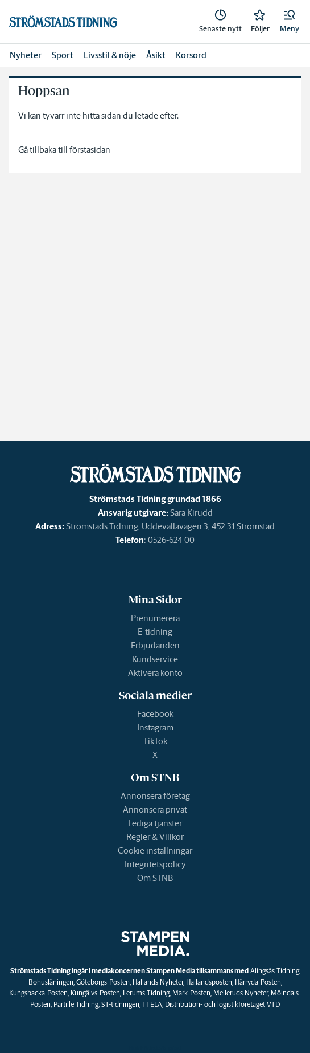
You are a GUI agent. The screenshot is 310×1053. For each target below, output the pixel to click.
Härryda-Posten (258, 982)
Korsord (191, 55)
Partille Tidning (75, 1004)
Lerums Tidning (146, 993)
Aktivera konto (155, 672)
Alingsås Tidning (274, 970)
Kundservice (155, 659)
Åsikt (156, 55)
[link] (220, 21)
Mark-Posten (191, 993)
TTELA (152, 1004)
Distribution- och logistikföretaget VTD (222, 1004)
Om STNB (155, 877)
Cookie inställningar (155, 850)
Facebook (155, 713)
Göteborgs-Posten (103, 982)
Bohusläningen (50, 982)
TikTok (155, 741)
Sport (62, 55)
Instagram (155, 727)
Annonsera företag (155, 795)
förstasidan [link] (89, 149)
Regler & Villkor (155, 836)
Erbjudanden (155, 645)
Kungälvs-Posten (95, 993)
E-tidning (155, 631)
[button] (289, 21)
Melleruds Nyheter (240, 993)
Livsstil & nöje (110, 55)
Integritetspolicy (155, 864)
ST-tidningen (120, 1004)
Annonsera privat (155, 809)
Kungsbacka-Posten (38, 993)
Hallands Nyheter (158, 982)
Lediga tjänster (155, 823)
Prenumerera (155, 618)
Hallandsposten (209, 982)
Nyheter (26, 55)
